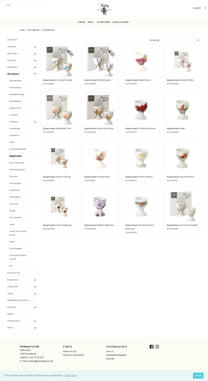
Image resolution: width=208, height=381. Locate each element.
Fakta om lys (69, 351)
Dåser (12, 142)
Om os (109, 351)
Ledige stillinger (121, 22)
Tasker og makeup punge (18, 233)
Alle (10, 266)
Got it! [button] (198, 375)
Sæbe (12, 241)
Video (90, 22)
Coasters (13, 115)
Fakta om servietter (73, 355)
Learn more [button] (70, 375)
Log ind (197, 7)
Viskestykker (14, 128)
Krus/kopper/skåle (17, 149)
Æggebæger (15, 156)
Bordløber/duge (16, 94)
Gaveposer (14, 190)
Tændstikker (15, 197)
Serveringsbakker (17, 169)
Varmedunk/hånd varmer (17, 257)
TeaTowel (13, 204)
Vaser (12, 224)
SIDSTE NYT (12, 39)
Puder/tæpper (15, 248)
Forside (81, 22)
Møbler (10, 314)
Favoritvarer (103, 22)
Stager (12, 210)
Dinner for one (13, 273)
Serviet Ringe (15, 87)
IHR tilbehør (33, 30)
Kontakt (110, 358)
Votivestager (15, 183)
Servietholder (15, 80)
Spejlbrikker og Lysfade (17, 300)
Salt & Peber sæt (16, 162)
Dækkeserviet (15, 108)
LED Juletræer (15, 217)
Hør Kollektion (15, 101)
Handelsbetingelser (116, 355)
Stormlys (13, 176)
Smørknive (14, 135)
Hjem (22, 30)
